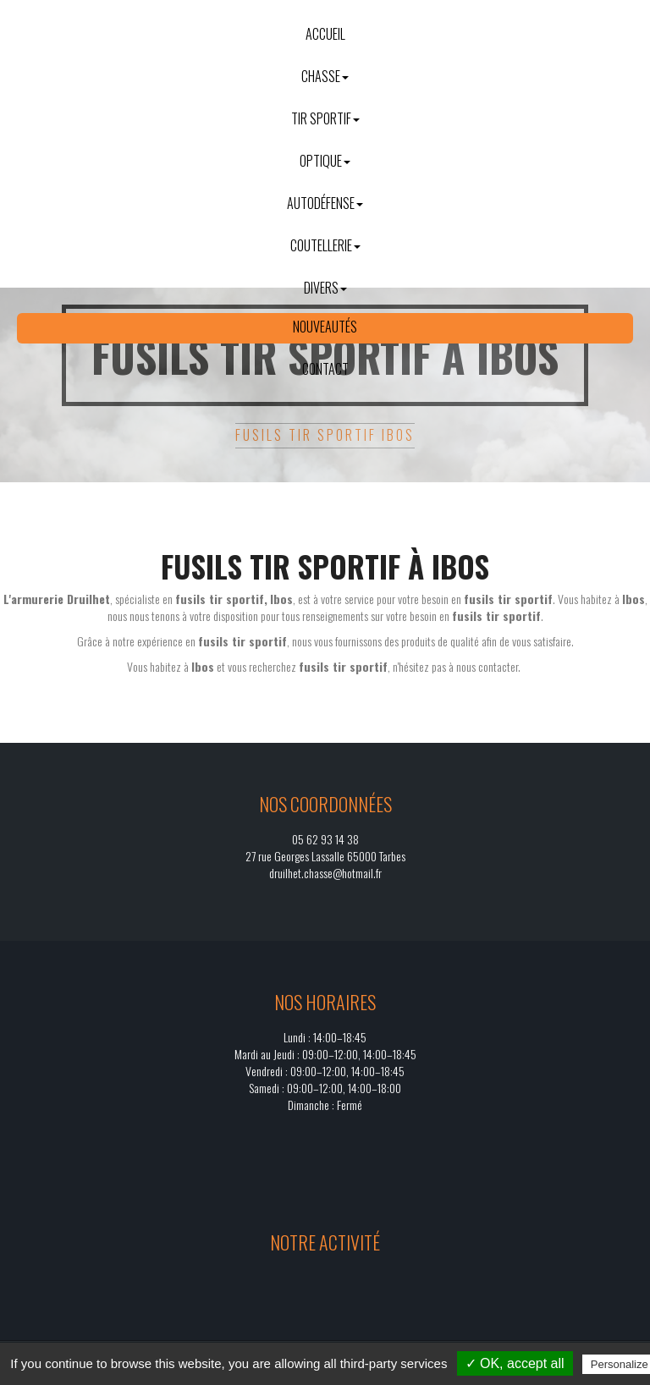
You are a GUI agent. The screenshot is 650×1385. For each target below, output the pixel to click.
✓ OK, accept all (515, 1363)
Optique (325, 161)
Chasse (325, 76)
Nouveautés (325, 326)
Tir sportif (325, 118)
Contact (325, 369)
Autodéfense (325, 203)
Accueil (325, 34)
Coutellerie (325, 245)
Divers (325, 288)
